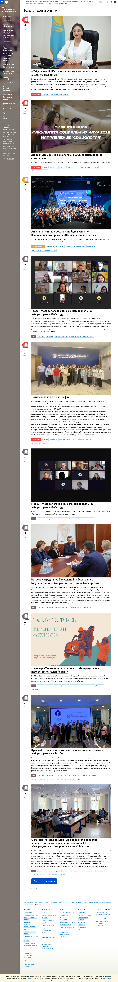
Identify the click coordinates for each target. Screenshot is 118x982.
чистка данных (36, 874)
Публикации (81, 930)
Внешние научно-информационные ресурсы (65, 934)
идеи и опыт (45, 94)
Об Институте (7, 17)
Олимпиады (45, 917)
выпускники (54, 94)
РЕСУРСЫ (81, 910)
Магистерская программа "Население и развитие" (7, 96)
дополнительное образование (41, 443)
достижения (50, 246)
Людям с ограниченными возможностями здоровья (30, 961)
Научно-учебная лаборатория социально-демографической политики (8, 33)
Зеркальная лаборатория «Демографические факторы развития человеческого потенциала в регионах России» (69, 779)
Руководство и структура (30, 915)
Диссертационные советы (67, 922)
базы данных (99, 686)
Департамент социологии (40, 171)
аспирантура (91, 246)
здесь (107, 976)
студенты (80, 167)
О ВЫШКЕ (27, 910)
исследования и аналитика (63, 775)
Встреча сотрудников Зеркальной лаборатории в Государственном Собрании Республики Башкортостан (66, 581)
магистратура (64, 94)
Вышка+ (44, 923)
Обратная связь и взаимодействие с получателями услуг (47, 946)
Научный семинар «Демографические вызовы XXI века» (9, 65)
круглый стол (50, 779)
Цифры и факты (27, 912)
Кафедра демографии (7, 78)
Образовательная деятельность (8, 72)
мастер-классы (71, 439)
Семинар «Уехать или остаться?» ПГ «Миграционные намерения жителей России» (65, 669)
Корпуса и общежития (29, 926)
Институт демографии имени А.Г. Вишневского (98, 902)
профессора (71, 167)
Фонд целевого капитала (30, 936)
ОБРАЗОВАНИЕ (47, 910)
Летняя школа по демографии (50, 397)
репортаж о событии (91, 167)
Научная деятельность (7, 25)
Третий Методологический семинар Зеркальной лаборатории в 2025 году (61, 312)
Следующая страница (44, 881)
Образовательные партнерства (47, 941)
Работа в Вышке (27, 969)
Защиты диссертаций (65, 924)
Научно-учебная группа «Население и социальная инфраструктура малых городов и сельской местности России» (8, 53)
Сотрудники (7, 21)
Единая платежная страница (28, 965)
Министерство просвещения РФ (101, 918)
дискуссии (50, 336)
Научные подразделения (76, 902)
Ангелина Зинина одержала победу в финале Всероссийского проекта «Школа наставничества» (63, 233)
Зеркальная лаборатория (7, 42)
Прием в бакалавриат (48, 920)
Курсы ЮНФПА (8, 83)
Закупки (25, 929)
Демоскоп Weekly (9, 109)
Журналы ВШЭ (82, 927)
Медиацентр (81, 924)
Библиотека (81, 912)
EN (103, 2)
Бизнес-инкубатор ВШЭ (48, 937)
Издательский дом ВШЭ (84, 915)
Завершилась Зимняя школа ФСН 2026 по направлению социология (66, 156)
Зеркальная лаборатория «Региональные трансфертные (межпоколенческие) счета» (81, 336)
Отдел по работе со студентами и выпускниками (44, 250)
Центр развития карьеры (49, 935)
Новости (25, 904)
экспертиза (76, 775)
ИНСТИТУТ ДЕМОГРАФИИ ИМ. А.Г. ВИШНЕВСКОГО (9, 9)
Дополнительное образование (46, 931)
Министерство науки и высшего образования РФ (103, 913)
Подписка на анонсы (7, 117)
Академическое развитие (67, 927)
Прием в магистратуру (48, 925)
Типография (81, 922)
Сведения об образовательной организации (28, 955)
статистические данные (89, 775)
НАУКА (62, 910)
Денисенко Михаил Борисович (8, 128)
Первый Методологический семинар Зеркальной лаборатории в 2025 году (62, 505)
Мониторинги (64, 919)
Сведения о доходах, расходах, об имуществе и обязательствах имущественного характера (30, 947)
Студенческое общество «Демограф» (54, 874)
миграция (35, 689)
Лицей (43, 912)
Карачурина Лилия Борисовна (8, 135)
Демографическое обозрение (9, 104)
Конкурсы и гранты (65, 930)
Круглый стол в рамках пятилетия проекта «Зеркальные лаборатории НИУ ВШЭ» (67, 751)
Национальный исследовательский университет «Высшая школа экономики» (45, 902)
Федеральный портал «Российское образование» (102, 923)
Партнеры (6, 113)
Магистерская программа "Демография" (7, 88)
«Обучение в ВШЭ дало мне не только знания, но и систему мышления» (64, 73)
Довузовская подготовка (49, 915)
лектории (45, 167)
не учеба (67, 246)
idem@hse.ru (10, 158)
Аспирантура (45, 928)
